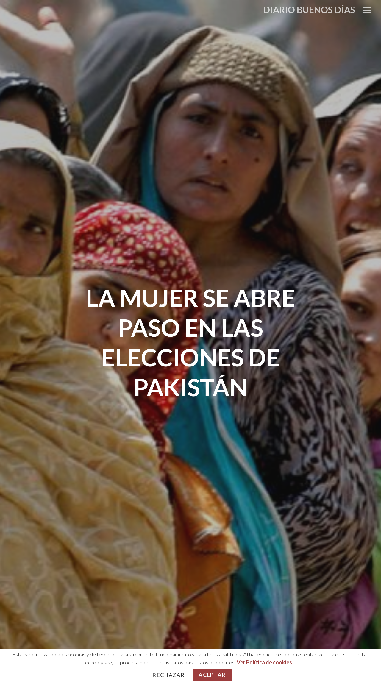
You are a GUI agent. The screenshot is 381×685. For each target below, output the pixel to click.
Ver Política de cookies (264, 662)
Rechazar (168, 675)
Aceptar (212, 675)
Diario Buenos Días (309, 9)
